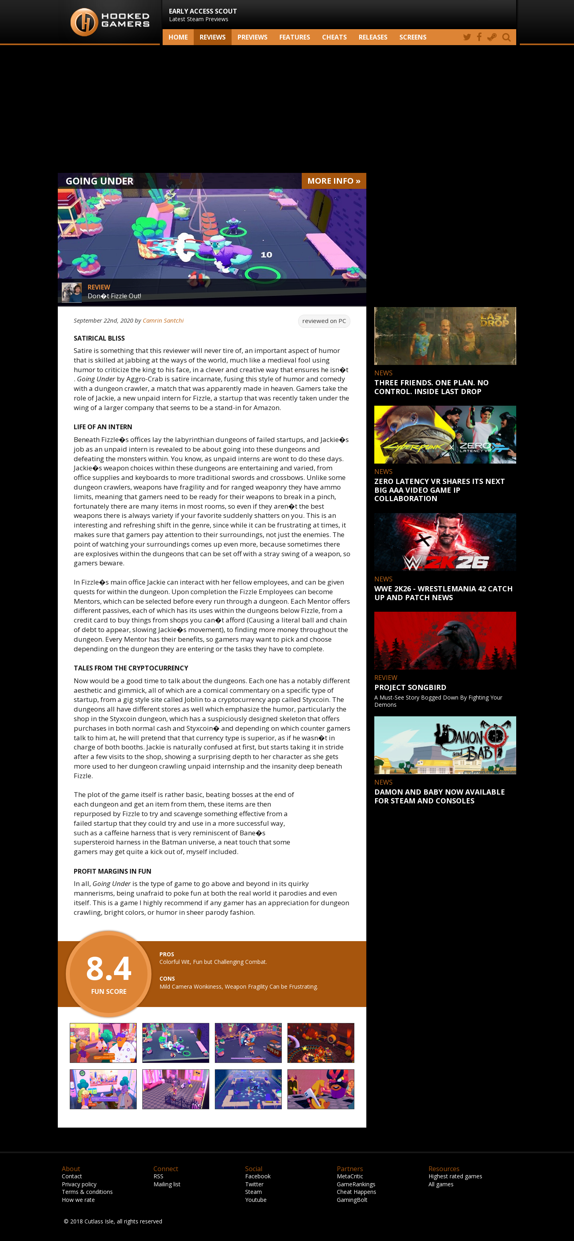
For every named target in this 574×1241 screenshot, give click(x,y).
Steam (253, 1191)
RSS (158, 1176)
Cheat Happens (356, 1191)
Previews (252, 37)
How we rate (78, 1199)
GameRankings (356, 1184)
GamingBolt (352, 1199)
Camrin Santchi (163, 320)
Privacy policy (79, 1184)
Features (294, 37)
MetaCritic (350, 1176)
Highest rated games (455, 1176)
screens (413, 37)
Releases (373, 37)
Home (178, 37)
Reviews (213, 37)
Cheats (334, 37)
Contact (72, 1176)
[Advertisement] (287, 109)
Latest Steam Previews (203, 15)
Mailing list (167, 1184)
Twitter (254, 1184)
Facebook (258, 1176)
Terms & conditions (87, 1191)
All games (441, 1184)
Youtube (256, 1199)
